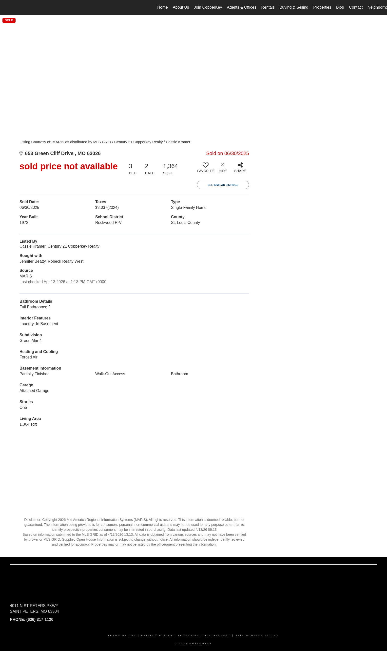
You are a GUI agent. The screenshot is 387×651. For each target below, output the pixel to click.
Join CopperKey (208, 7)
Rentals (267, 7)
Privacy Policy (157, 635)
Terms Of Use (122, 635)
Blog (340, 7)
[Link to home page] (6, 7)
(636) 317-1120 (39, 619)
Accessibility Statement (204, 635)
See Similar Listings (223, 184)
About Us (181, 7)
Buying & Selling (294, 7)
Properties (322, 7)
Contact (356, 7)
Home (162, 7)
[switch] (205, 169)
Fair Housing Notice (257, 635)
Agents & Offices (241, 7)
